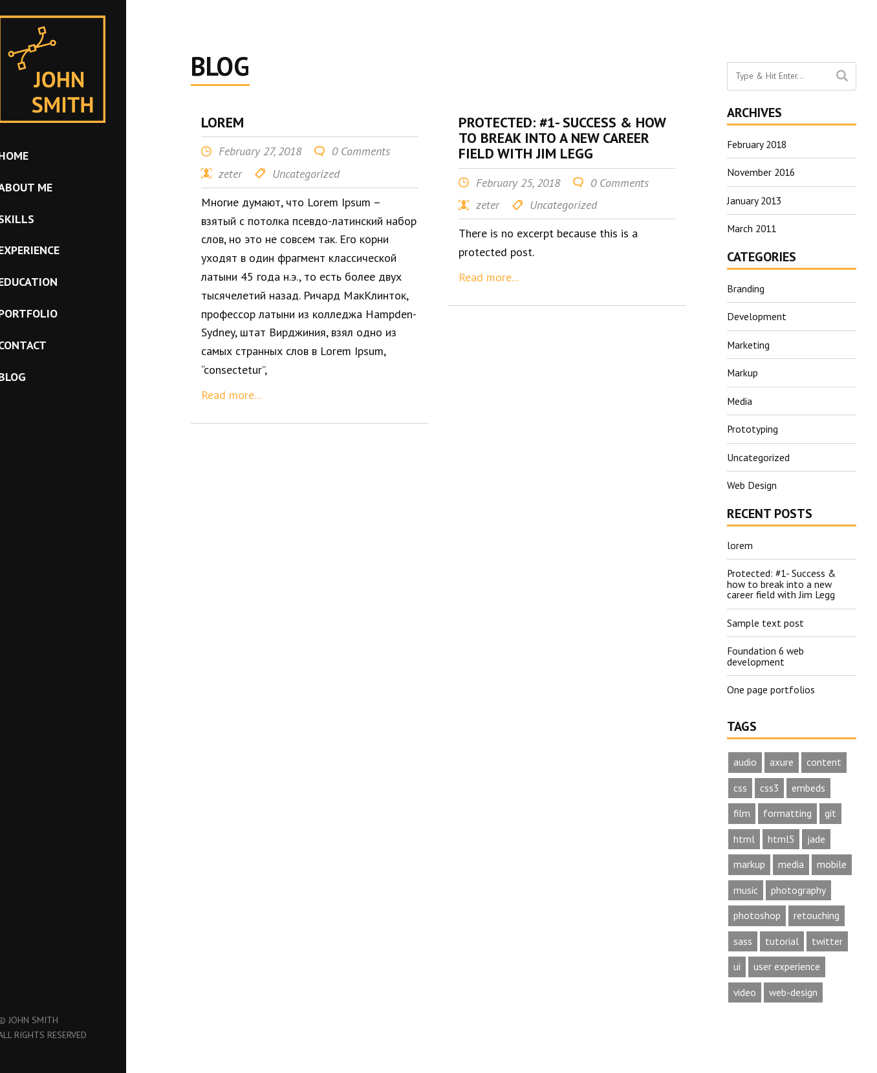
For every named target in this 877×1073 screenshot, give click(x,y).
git (831, 807)
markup (749, 859)
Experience (51, 250)
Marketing (748, 342)
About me (48, 187)
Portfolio (50, 313)
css (740, 781)
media (791, 859)
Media (740, 398)
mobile (832, 859)
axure (782, 756)
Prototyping (753, 426)
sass (742, 937)
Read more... (231, 394)
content (824, 756)
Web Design (752, 481)
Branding (745, 287)
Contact (45, 345)
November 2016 (762, 172)
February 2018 (758, 144)
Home (36, 155)
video (745, 988)
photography (798, 885)
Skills (39, 218)
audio (745, 756)
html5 (781, 833)
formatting (788, 807)
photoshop (757, 911)
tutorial (782, 937)
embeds (809, 781)
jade (817, 833)
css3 (769, 781)
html (744, 833)
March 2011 (753, 227)
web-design (794, 988)
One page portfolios (771, 683)
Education (50, 281)
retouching (816, 911)
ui (737, 963)
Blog (35, 376)
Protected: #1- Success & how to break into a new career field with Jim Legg (782, 579)
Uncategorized (758, 454)
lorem (740, 541)
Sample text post (765, 617)
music (745, 885)
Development (757, 315)
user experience (786, 963)
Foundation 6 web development (766, 650)
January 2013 (755, 199)
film (742, 807)
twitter (827, 937)
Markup (743, 370)
